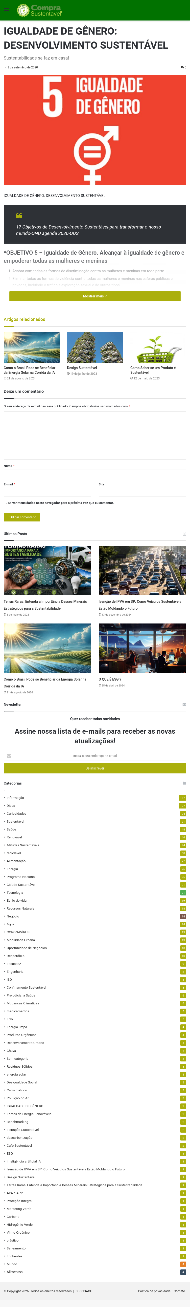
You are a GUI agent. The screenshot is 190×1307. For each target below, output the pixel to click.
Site (101, 484)
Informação (15, 805)
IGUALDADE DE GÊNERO (25, 1113)
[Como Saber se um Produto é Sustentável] (158, 347)
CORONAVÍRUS (18, 939)
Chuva (11, 1057)
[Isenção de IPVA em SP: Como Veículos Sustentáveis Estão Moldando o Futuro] (142, 570)
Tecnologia (15, 899)
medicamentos (18, 1018)
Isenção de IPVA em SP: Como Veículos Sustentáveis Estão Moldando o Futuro (142, 608)
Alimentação (16, 868)
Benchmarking (17, 1129)
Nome (9, 466)
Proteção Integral (19, 1208)
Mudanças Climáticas (23, 1010)
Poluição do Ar (18, 1105)
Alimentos (15, 1279)
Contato (179, 1298)
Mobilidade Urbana (21, 947)
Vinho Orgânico (18, 1239)
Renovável (14, 844)
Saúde (11, 836)
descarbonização (19, 1144)
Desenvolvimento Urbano (25, 1050)
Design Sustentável (82, 368)
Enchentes (14, 1263)
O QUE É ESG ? (115, 686)
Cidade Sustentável (21, 891)
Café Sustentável (19, 1152)
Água (11, 931)
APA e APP (15, 1200)
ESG (10, 1160)
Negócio (13, 923)
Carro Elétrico (17, 1097)
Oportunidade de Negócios (27, 955)
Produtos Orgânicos (21, 1042)
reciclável (14, 860)
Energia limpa (17, 1034)
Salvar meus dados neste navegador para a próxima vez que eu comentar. (61, 503)
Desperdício (15, 963)
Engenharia (15, 978)
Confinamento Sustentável (26, 994)
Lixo (10, 1026)
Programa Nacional (21, 884)
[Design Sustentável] (95, 347)
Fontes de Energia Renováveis (29, 1121)
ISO (9, 986)
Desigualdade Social (22, 1089)
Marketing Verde (19, 1216)
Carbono (13, 1223)
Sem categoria (17, 1065)
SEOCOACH (84, 1298)
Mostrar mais (95, 296)
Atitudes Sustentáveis (23, 852)
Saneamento (16, 1255)
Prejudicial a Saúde (21, 1002)
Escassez (14, 971)
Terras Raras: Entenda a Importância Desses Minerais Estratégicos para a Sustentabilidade (44, 608)
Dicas (11, 812)
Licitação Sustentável (23, 1137)
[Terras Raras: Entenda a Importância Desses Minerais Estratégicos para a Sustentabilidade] (47, 570)
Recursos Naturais (20, 915)
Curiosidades (16, 820)
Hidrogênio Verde (20, 1231)
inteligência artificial (24, 1168)
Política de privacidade (154, 1298)
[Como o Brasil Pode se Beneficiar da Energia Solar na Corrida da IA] (32, 347)
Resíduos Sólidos (20, 1073)
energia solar (16, 1081)
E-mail (9, 484)
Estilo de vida (16, 907)
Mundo (12, 1271)
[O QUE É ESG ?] (142, 655)
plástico (13, 1247)
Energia (12, 876)
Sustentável (15, 828)
